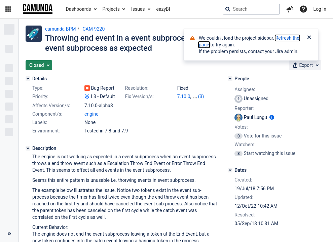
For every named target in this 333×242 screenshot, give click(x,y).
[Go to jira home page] (38, 9)
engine (91, 114)
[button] (8, 9)
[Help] (303, 9)
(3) (201, 96)
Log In (319, 9)
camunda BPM (60, 29)
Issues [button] (138, 9)
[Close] (309, 38)
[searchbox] (251, 9)
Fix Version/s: (139, 96)
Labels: (39, 122)
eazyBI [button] (163, 9)
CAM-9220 (93, 29)
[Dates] (230, 170)
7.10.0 (183, 96)
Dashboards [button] (78, 9)
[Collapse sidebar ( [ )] (9, 234)
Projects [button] (111, 9)
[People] (230, 78)
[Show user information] (271, 117)
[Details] (28, 78)
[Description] (28, 148)
